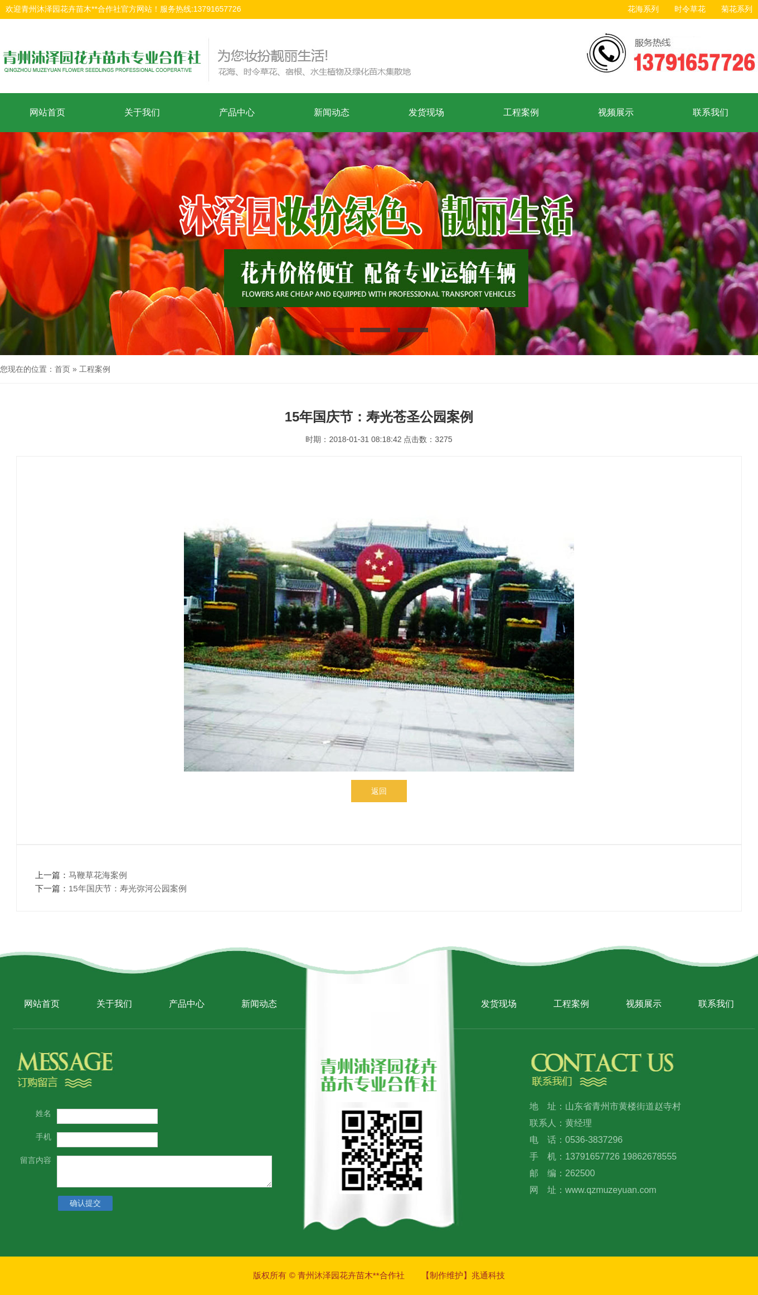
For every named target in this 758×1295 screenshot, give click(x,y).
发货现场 (426, 112)
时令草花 (690, 8)
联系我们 (710, 112)
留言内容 (35, 1160)
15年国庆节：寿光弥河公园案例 (128, 888)
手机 (43, 1136)
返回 (379, 791)
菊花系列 (736, 8)
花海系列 (643, 8)
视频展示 (616, 112)
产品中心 (237, 112)
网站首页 (47, 112)
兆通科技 (488, 1275)
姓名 (43, 1113)
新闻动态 (331, 112)
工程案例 (521, 112)
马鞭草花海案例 (98, 875)
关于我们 (142, 112)
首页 (62, 369)
